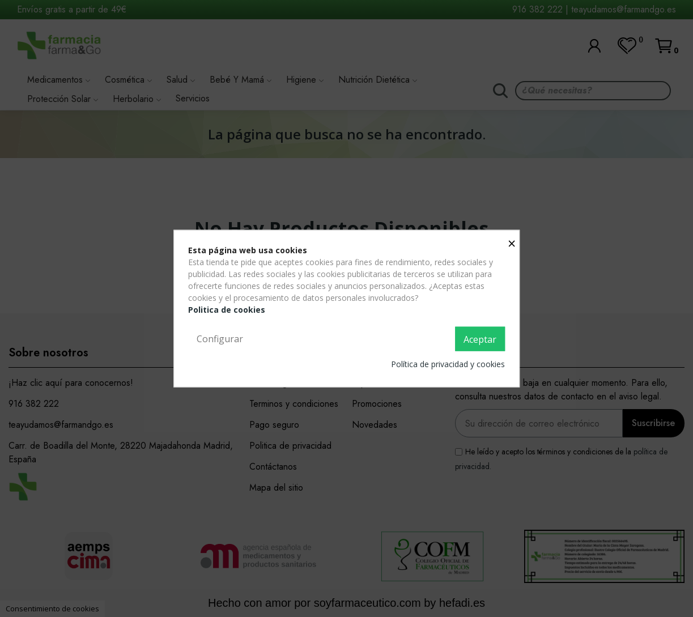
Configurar (220, 338)
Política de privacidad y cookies (448, 364)
